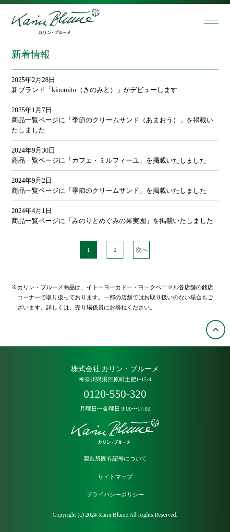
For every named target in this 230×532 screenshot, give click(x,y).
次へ (141, 249)
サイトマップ (115, 477)
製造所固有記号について (115, 459)
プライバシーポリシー (115, 495)
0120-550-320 (115, 394)
